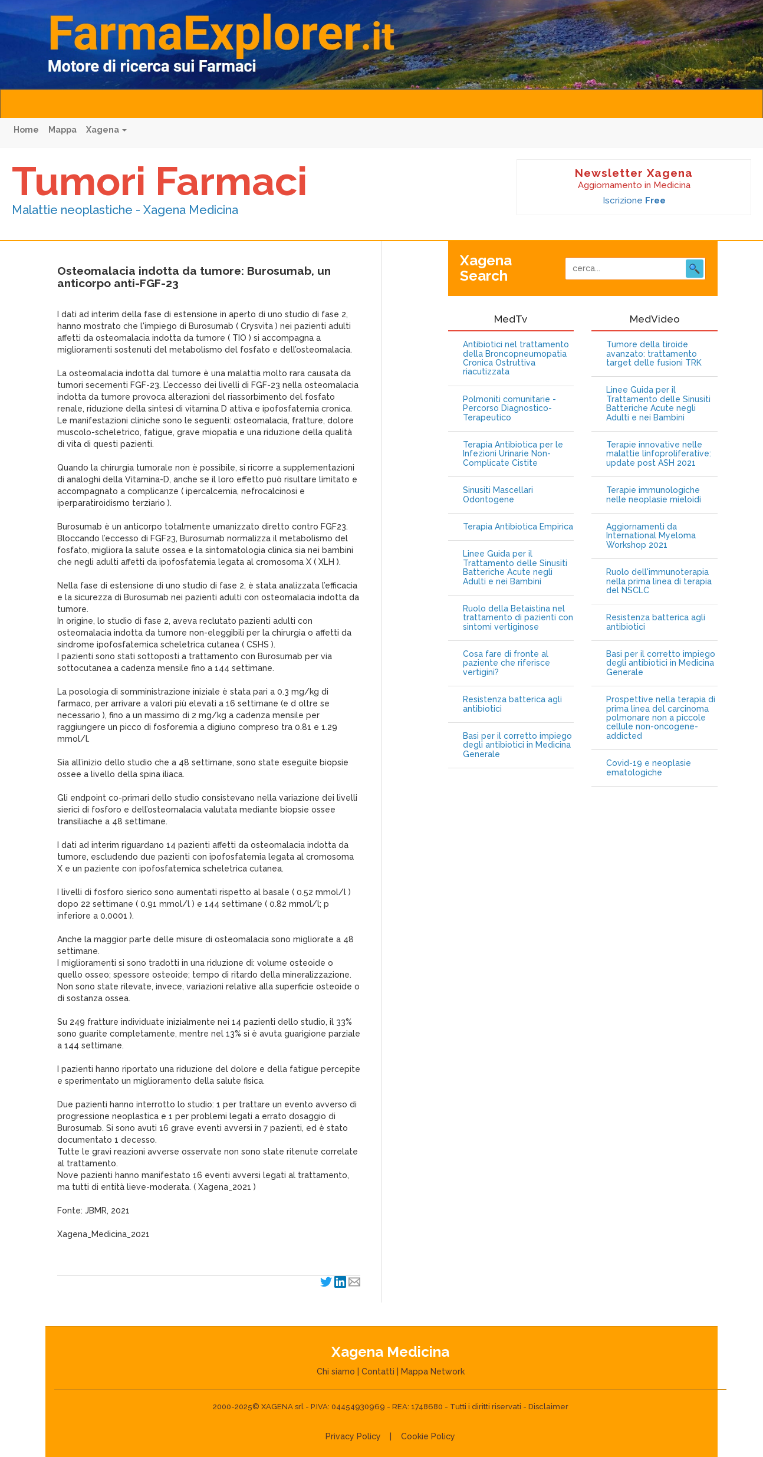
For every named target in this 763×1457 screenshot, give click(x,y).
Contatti (377, 1371)
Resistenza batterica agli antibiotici (512, 704)
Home (26, 129)
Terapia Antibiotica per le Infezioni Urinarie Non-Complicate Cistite (513, 454)
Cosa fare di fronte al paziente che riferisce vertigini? (506, 663)
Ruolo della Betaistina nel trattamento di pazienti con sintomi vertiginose (518, 618)
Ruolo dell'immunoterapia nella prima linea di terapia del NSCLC (659, 581)
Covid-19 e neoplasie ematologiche (648, 768)
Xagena (106, 129)
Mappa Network (433, 1371)
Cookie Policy (428, 1436)
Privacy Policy (353, 1436)
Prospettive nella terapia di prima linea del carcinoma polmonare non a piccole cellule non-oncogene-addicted (660, 718)
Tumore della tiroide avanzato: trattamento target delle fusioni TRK (654, 353)
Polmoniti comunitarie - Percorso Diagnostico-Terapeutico (509, 408)
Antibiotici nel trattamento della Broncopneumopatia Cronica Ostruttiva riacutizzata (516, 358)
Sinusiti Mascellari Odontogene (498, 495)
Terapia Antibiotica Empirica (518, 526)
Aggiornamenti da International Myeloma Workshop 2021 (651, 536)
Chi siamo (336, 1371)
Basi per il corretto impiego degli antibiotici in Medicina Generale (517, 745)
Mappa (62, 129)
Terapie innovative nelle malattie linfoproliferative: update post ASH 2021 (658, 454)
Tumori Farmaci (159, 181)
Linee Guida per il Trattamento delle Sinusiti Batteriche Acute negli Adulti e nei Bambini (515, 568)
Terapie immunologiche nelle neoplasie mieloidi (653, 495)
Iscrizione (634, 200)
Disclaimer (548, 1406)
